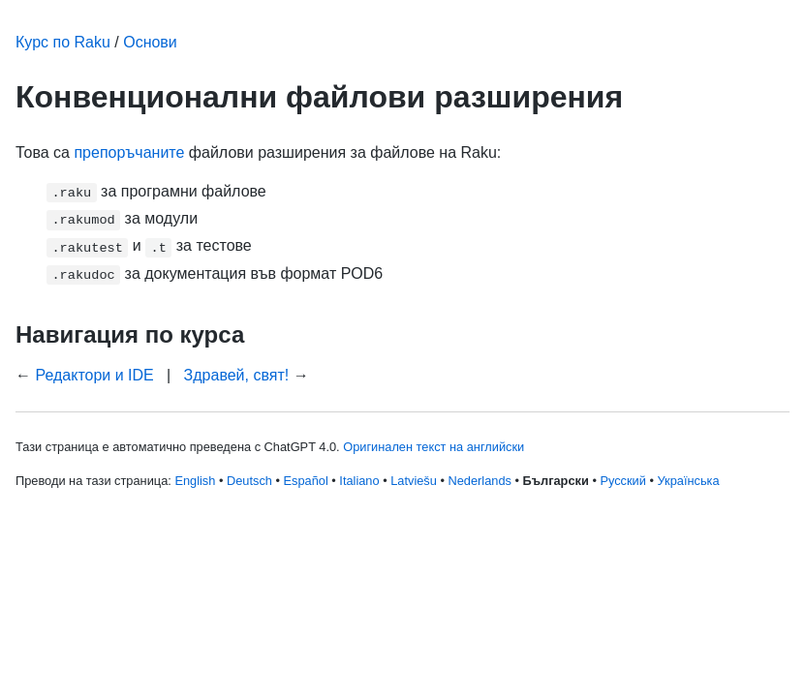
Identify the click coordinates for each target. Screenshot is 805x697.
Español (306, 480)
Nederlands (479, 480)
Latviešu (413, 480)
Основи (150, 42)
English (194, 480)
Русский (622, 480)
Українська (689, 480)
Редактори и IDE (94, 375)
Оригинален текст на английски (433, 446)
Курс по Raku (62, 42)
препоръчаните (129, 152)
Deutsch (249, 480)
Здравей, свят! (237, 375)
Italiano (359, 480)
